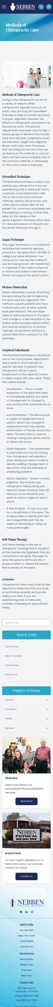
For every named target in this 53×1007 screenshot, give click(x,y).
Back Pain (26, 975)
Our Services (12, 646)
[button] (4, 7)
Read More (26, 801)
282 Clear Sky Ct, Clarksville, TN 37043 (26, 990)
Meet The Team (13, 655)
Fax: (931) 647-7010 (26, 1000)
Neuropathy (26, 959)
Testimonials (12, 665)
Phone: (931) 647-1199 (26, 995)
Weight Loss (26, 964)
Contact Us (11, 674)
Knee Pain (26, 970)
